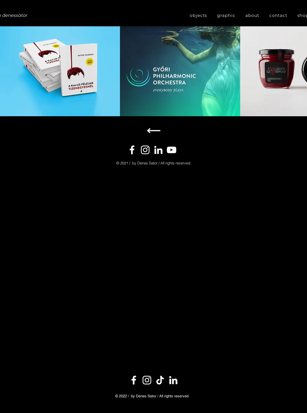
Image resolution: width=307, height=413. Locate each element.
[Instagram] (145, 150)
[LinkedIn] (173, 380)
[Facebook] (132, 150)
